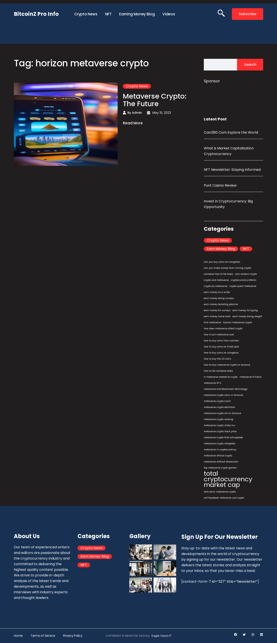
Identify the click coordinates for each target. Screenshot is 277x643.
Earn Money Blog (221, 248)
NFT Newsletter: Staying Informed (232, 169)
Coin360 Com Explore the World (231, 132)
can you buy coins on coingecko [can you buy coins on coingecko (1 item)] (222, 262)
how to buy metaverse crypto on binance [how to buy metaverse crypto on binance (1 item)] (227, 364)
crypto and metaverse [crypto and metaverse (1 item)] (216, 280)
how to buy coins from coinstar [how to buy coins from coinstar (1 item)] (221, 340)
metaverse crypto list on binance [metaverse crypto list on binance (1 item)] (222, 413)
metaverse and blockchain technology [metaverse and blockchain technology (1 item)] (225, 389)
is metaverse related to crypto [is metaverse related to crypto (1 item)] (221, 377)
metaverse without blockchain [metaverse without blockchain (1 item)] (221, 461)
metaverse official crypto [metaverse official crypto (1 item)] (218, 455)
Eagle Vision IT (161, 636)
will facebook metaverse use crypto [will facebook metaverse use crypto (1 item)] (224, 497)
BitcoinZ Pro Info (36, 14)
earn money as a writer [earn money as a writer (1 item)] (217, 292)
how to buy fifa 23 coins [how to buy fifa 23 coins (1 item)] (217, 358)
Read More (133, 123)
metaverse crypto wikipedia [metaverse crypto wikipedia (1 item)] (219, 443)
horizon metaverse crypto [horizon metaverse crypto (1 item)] (237, 322)
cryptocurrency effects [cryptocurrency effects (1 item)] (243, 280)
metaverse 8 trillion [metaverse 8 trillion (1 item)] (251, 377)
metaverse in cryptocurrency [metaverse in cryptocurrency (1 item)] (220, 449)
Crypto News (137, 86)
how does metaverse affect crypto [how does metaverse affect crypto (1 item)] (223, 328)
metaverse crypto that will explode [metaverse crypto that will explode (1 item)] (223, 437)
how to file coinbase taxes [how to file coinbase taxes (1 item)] (218, 371)
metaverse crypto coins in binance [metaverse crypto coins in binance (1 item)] (223, 395)
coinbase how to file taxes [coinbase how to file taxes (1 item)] (218, 274)
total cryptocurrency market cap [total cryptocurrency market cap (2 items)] (228, 479)
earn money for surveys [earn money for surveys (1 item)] (217, 310)
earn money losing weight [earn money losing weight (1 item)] (247, 316)
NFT (246, 248)
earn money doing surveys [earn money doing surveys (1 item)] (219, 298)
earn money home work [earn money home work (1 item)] (217, 316)
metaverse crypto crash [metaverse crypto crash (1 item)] (217, 401)
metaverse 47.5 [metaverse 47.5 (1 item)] (212, 383)
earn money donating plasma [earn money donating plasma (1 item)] (221, 304)
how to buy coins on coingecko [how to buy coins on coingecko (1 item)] (221, 352)
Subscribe (247, 13)
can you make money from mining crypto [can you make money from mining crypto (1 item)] (227, 268)
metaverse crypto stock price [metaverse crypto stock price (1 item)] (220, 431)
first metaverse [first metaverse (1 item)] (212, 322)
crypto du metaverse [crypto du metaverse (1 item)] (215, 286)
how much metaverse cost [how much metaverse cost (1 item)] (219, 334)
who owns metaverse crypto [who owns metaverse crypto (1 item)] (220, 491)
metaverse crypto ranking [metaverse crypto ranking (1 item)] (218, 419)
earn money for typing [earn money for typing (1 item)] (245, 310)
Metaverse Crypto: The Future (155, 100)
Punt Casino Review (220, 185)
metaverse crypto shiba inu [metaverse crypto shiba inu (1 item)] (219, 425)
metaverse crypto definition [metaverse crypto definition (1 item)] (219, 407)
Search (250, 64)
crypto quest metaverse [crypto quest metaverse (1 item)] (242, 286)
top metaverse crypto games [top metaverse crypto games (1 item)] (220, 467)
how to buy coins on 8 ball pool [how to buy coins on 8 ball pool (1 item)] (221, 346)
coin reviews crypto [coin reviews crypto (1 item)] (246, 274)
